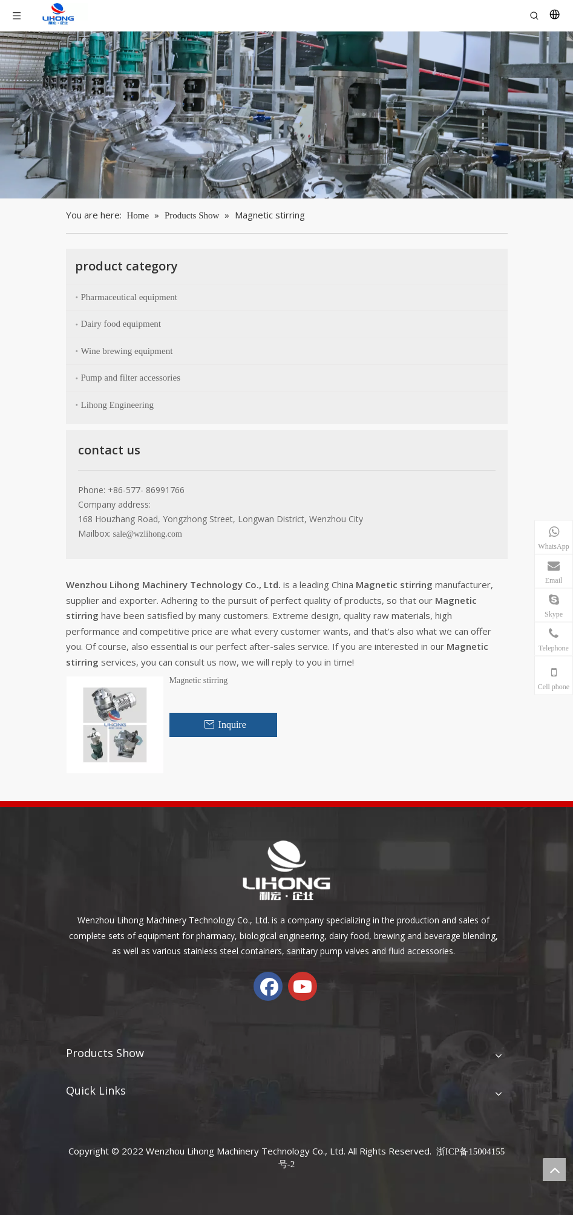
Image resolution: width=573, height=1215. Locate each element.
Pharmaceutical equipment (129, 297)
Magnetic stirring (198, 680)
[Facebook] (268, 986)
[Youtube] (302, 986)
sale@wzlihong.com (147, 534)
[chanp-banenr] (286, 114)
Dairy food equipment (121, 324)
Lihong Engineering (117, 405)
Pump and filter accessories (131, 377)
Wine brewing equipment (127, 351)
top (554, 1169)
